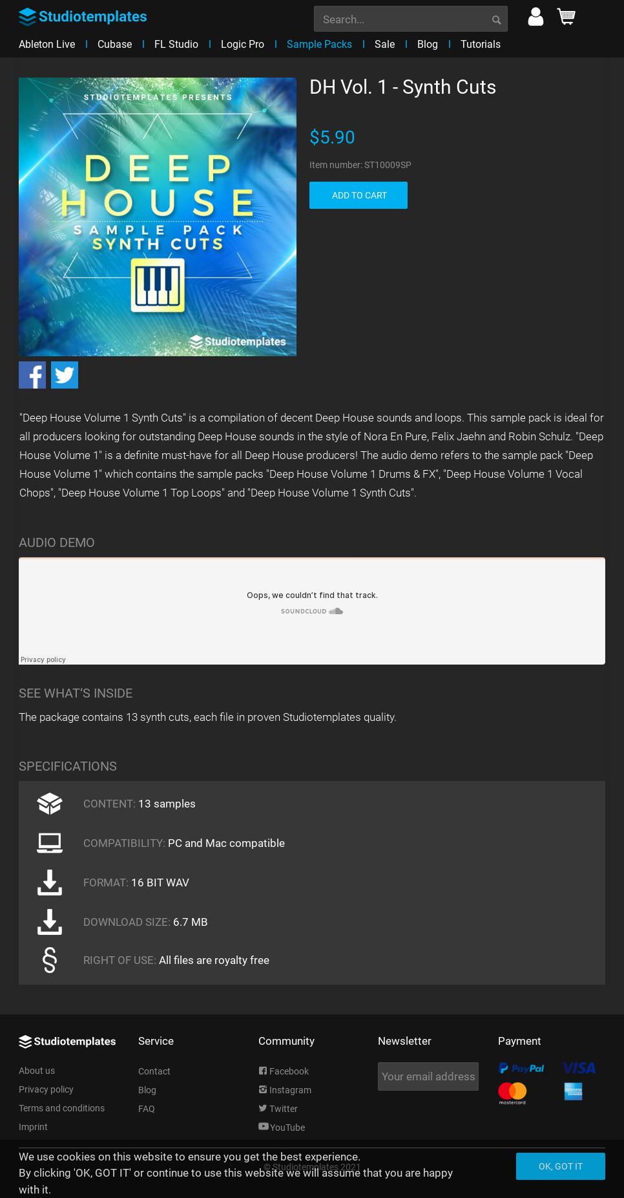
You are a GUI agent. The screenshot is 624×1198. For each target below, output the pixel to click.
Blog (147, 1090)
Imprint (33, 1127)
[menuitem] (411, 17)
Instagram (284, 1090)
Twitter (278, 1109)
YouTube (281, 1127)
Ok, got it (561, 1166)
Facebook (283, 1071)
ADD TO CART (359, 195)
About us (37, 1070)
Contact (154, 1071)
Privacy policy (46, 1089)
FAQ (146, 1109)
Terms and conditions (62, 1108)
